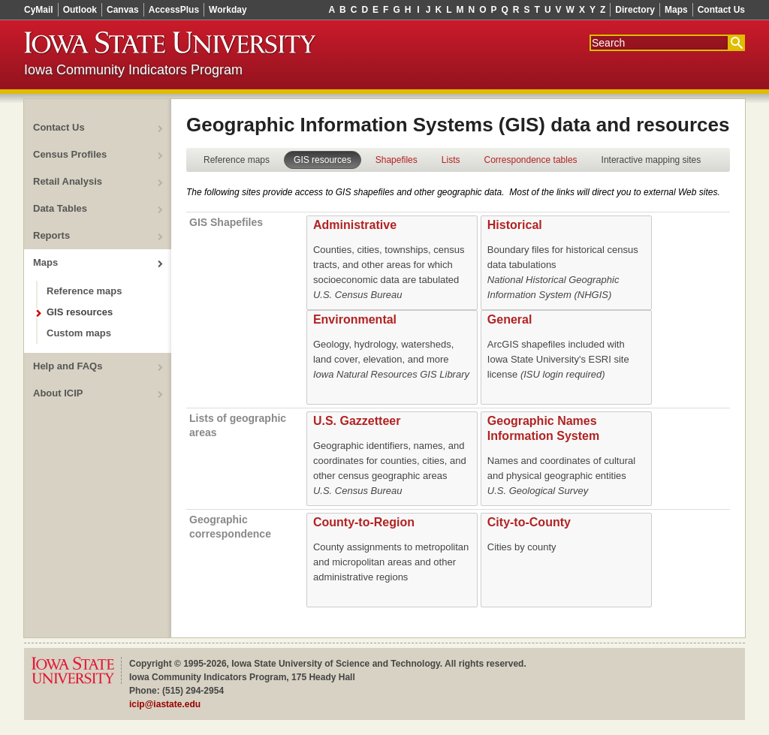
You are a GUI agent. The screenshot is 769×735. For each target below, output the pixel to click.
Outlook (80, 10)
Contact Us (721, 10)
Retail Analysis (67, 181)
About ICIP (58, 393)
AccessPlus (174, 10)
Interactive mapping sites (651, 160)
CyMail (38, 10)
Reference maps (84, 291)
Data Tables (60, 208)
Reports (51, 235)
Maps (676, 10)
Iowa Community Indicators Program (133, 69)
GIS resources (80, 312)
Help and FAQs (67, 366)
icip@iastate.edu (165, 704)
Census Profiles (70, 154)
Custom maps (79, 333)
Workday (227, 10)
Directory (635, 10)
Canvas (123, 10)
